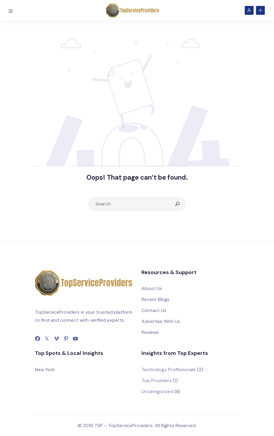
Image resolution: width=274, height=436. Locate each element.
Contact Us (153, 310)
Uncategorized (157, 391)
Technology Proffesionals (168, 369)
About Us (151, 288)
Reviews (150, 332)
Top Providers (156, 380)
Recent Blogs (155, 299)
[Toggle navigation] (11, 10)
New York (45, 369)
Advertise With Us (160, 321)
